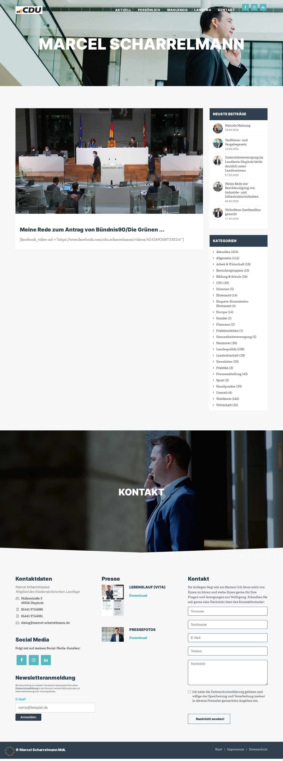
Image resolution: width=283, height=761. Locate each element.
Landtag (202, 10)
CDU (219, 283)
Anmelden (28, 717)
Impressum (235, 749)
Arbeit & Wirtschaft (230, 264)
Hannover (223, 343)
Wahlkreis (177, 10)
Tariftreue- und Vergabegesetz (236, 142)
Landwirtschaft (227, 355)
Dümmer (222, 289)
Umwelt (222, 393)
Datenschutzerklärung (26, 688)
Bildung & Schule (228, 277)
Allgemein (223, 258)
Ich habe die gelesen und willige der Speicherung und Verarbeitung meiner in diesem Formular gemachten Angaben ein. (226, 696)
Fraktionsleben (227, 331)
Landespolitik (226, 349)
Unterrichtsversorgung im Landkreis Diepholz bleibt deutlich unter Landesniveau (244, 163)
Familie (221, 318)
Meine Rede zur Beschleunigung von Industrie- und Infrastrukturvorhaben (241, 190)
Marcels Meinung (237, 125)
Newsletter (224, 362)
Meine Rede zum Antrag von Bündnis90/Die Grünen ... (92, 229)
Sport (220, 380)
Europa (221, 312)
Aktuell (123, 10)
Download (138, 595)
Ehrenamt (223, 295)
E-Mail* (20, 699)
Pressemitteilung (228, 374)
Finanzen (223, 324)
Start (218, 749)
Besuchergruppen (229, 270)
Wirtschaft (224, 405)
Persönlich (149, 10)
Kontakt (226, 10)
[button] (9, 751)
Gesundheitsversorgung (234, 337)
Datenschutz (258, 749)
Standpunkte (225, 386)
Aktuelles (223, 252)
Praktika (222, 368)
